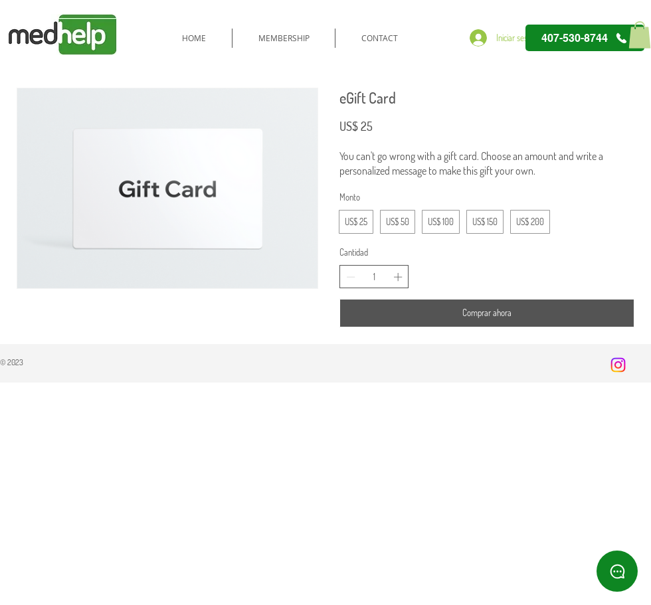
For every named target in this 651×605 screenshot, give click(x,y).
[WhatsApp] (617, 571)
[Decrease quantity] (350, 277)
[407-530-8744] (584, 38)
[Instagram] (618, 365)
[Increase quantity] (398, 277)
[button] (639, 34)
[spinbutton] (374, 277)
